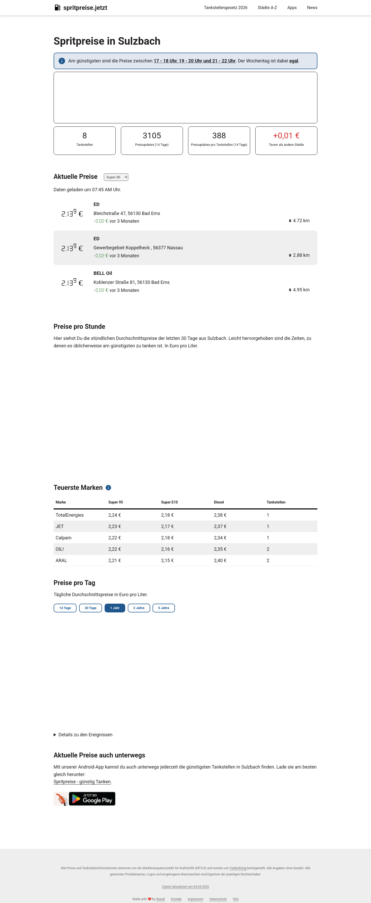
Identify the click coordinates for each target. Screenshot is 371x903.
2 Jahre (144, 608)
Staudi (160, 899)
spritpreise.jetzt (80, 7)
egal (293, 60)
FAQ (236, 899)
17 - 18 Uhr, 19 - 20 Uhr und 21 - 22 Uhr (194, 60)
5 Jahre (170, 608)
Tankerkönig (238, 868)
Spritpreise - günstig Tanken (82, 782)
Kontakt (176, 899)
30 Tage (92, 608)
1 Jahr (118, 608)
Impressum (195, 899)
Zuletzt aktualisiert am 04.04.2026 (185, 887)
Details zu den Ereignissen (85, 735)
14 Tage (65, 608)
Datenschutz (218, 899)
